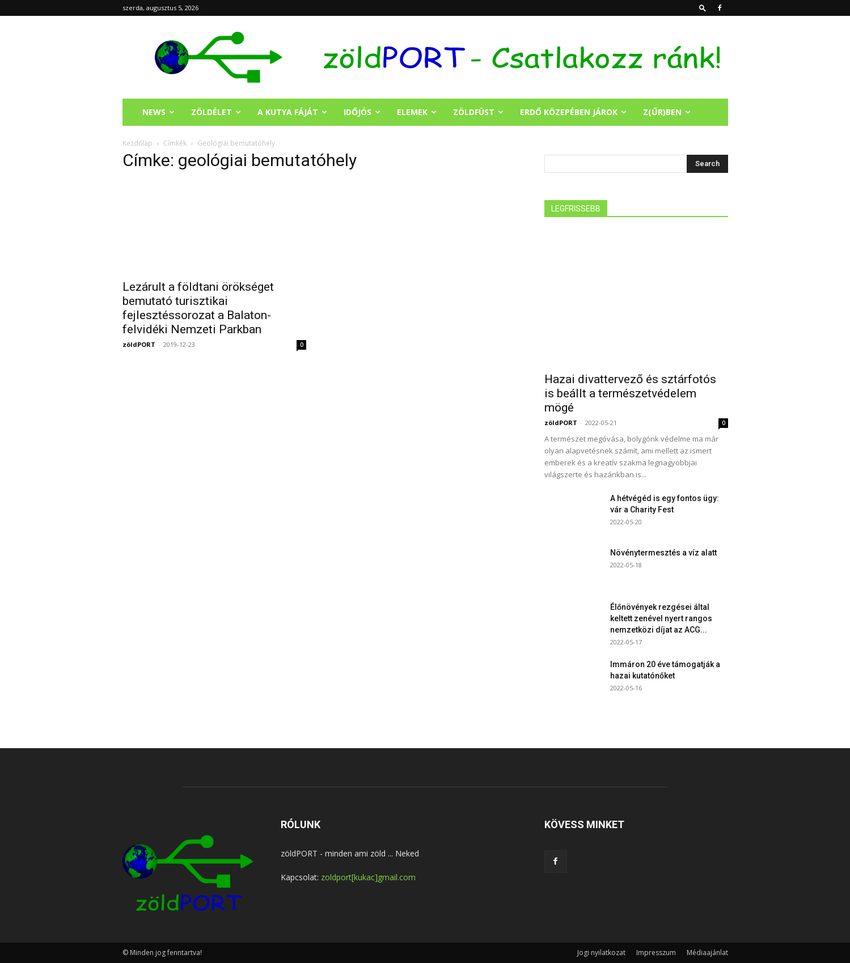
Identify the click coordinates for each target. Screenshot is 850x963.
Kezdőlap (137, 143)
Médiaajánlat (707, 952)
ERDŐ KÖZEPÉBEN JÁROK (573, 112)
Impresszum (656, 952)
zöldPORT (138, 344)
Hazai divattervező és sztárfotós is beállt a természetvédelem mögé (630, 393)
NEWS (158, 112)
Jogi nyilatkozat (601, 952)
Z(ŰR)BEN (667, 112)
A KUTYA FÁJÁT (292, 112)
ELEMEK (417, 112)
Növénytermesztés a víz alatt (663, 552)
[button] (702, 7)
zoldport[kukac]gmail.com (368, 877)
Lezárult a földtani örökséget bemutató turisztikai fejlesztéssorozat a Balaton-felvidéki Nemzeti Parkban (198, 308)
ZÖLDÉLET (216, 112)
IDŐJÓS (362, 112)
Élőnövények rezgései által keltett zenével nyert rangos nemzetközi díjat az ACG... (661, 618)
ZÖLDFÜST (478, 112)
